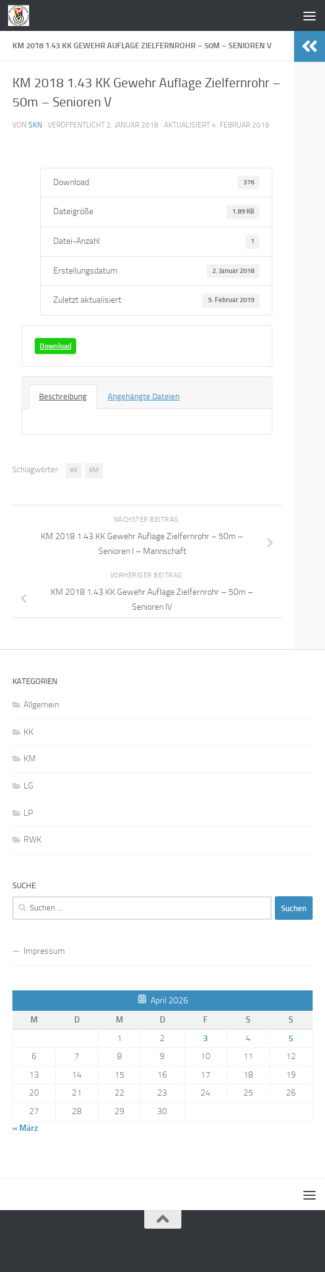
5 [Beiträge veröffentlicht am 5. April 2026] (290, 1038)
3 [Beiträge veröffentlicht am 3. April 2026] (205, 1038)
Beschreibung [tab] (63, 396)
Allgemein (41, 704)
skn (35, 125)
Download (55, 346)
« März (25, 1128)
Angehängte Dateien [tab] (144, 396)
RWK (32, 839)
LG (28, 786)
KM (93, 470)
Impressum (44, 951)
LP (28, 813)
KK (73, 470)
